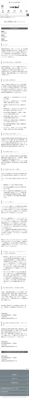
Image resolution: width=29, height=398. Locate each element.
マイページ (21, 11)
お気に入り (14, 11)
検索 (28, 15)
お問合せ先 (14, 382)
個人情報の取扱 (4, 391)
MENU (14, 374)
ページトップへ (27, 368)
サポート (14, 378)
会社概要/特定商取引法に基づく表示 (9, 388)
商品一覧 (8, 11)
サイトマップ (4, 394)
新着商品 (2, 11)
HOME (1, 17)
